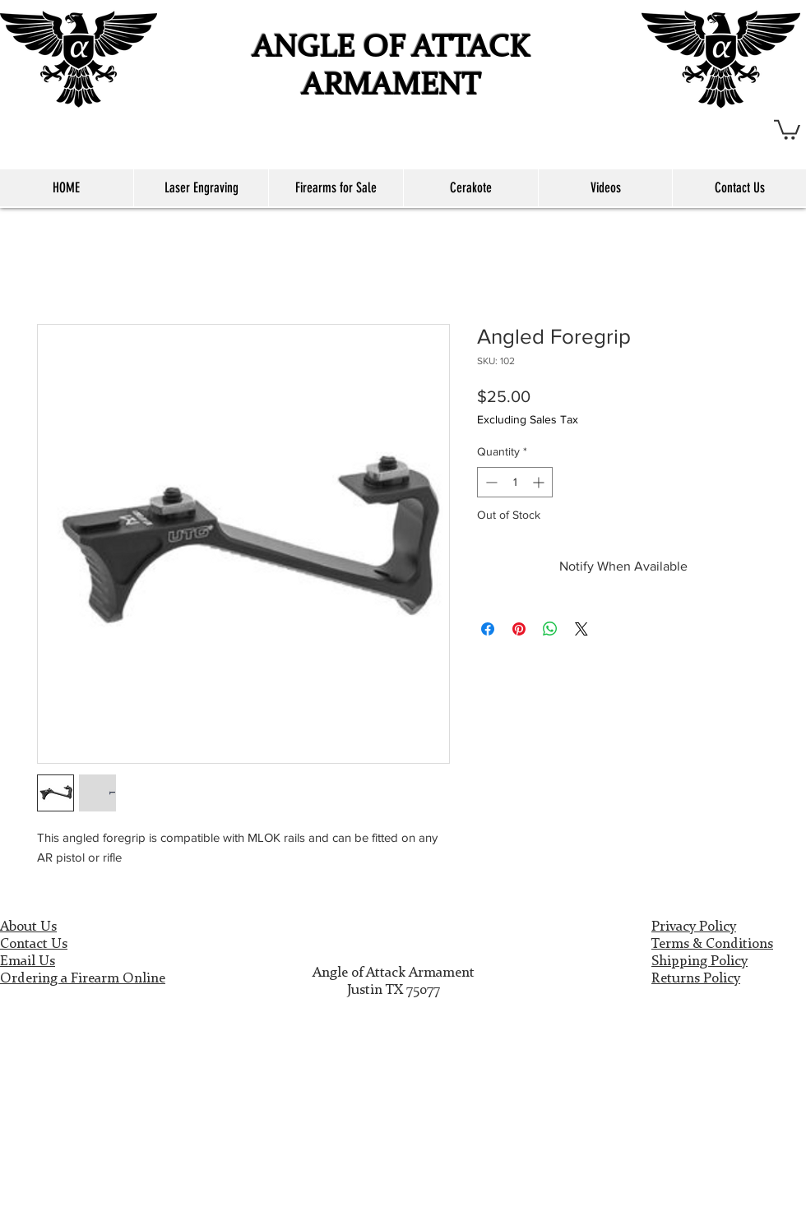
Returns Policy (695, 979)
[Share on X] (581, 629)
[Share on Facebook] (488, 629)
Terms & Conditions (712, 944)
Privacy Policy (693, 927)
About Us (28, 927)
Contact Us (33, 944)
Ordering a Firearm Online (82, 979)
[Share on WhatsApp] (550, 629)
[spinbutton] (515, 482)
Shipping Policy (699, 961)
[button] (787, 129)
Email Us (27, 961)
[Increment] (540, 482)
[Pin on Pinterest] (519, 629)
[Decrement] (489, 482)
